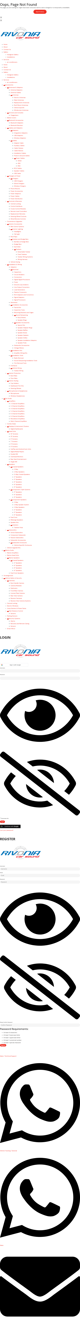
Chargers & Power (14, 176)
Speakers (12, 464)
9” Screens (14, 446)
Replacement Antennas (21, 103)
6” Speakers (18, 482)
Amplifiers (12, 401)
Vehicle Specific (19, 108)
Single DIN (14, 462)
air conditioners (12, 62)
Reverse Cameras (16, 598)
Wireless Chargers (20, 186)
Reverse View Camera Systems (21, 601)
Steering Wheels (16, 388)
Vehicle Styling (15, 262)
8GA (19, 166)
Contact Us (7, 49)
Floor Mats (14, 378)
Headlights (17, 231)
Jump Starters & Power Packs (16, 608)
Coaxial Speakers (17, 467)
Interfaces (14, 366)
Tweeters (15, 525)
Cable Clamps (18, 148)
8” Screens (14, 444)
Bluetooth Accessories (16, 120)
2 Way (16, 469)
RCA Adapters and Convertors (24, 295)
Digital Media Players (17, 452)
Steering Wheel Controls (18, 216)
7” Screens (14, 441)
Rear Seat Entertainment (18, 459)
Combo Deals (11, 424)
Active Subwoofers (17, 532)
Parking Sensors (12, 616)
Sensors (13, 613)
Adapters (15, 130)
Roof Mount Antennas (21, 105)
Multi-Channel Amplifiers (19, 421)
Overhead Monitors (17, 457)
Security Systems (14, 618)
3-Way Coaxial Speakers (22, 474)
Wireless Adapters (20, 138)
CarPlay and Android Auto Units (21, 449)
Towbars (18, 249)
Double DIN (14, 454)
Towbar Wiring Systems (25, 257)
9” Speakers (18, 487)
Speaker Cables (19, 171)
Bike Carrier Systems (17, 226)
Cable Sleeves (18, 151)
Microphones (15, 393)
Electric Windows (12, 606)
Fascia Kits (17, 307)
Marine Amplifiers (12, 553)
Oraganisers (14, 115)
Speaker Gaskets (23, 335)
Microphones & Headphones (18, 391)
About (6, 47)
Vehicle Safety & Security (13, 578)
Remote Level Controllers (19, 211)
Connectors (18, 277)
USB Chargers (18, 181)
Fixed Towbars (22, 254)
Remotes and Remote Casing (20, 624)
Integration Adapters (20, 133)
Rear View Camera (16, 596)
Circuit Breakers (19, 275)
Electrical (15, 269)
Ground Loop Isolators (21, 285)
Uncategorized (8, 575)
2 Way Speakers (19, 472)
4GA (19, 163)
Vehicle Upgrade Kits (13, 548)
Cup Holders (15, 383)
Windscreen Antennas (21, 110)
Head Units (12, 431)
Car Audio (8, 398)
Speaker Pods (22, 343)
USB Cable (17, 173)
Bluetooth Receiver (17, 125)
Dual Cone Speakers (17, 573)
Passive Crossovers (20, 292)
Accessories (9, 85)
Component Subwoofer (18, 535)
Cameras (12, 580)
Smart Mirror (11, 629)
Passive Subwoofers (17, 538)
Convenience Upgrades (14, 221)
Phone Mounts (15, 189)
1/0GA (20, 161)
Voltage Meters (19, 348)
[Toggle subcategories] (4, 85)
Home (5, 44)
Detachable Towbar (24, 252)
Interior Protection (15, 373)
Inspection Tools (19, 310)
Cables (14, 140)
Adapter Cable (18, 143)
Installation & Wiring (15, 264)
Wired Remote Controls (18, 219)
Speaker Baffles (23, 330)
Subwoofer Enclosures (19, 543)
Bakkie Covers (11, 118)
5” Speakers (18, 479)
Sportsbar (17, 247)
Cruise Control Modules (18, 209)
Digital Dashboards (17, 429)
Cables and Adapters (15, 128)
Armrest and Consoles (16, 113)
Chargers (15, 178)
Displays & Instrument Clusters (19, 426)
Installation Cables (20, 153)
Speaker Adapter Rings (25, 328)
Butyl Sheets (22, 317)
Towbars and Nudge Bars (20, 239)
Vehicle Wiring (17, 368)
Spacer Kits (21, 325)
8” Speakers (18, 484)
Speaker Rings (22, 320)
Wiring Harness (22, 259)
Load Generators (19, 290)
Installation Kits (17, 350)
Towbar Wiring (18, 371)
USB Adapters (18, 135)
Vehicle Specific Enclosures (23, 545)
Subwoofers (12, 530)
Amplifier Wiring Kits (20, 353)
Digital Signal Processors (22, 280)
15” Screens (14, 436)
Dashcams (14, 588)
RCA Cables (18, 168)
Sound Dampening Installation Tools (25, 360)
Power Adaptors (16, 194)
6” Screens (14, 439)
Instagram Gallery (12, 55)
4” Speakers (18, 477)
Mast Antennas (19, 100)
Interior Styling (13, 381)
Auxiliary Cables (19, 145)
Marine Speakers (14, 558)
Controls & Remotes (15, 201)
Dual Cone (14, 517)
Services (6, 60)
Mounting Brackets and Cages (23, 312)
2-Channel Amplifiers (17, 404)
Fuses (16, 282)
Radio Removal (18, 358)
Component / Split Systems (21, 490)
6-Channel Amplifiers (17, 414)
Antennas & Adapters (16, 87)
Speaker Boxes (22, 333)
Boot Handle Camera (17, 583)
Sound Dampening (22, 315)
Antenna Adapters (16, 90)
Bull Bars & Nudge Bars (21, 242)
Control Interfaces (16, 206)
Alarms (13, 621)
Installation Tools (17, 355)
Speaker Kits (15, 522)
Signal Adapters (19, 297)
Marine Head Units (13, 555)
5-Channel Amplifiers (17, 411)
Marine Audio (9, 550)
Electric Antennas (20, 97)
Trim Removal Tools (20, 363)
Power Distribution (17, 199)
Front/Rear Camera (17, 591)
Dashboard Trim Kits (17, 386)
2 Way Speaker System (21, 505)
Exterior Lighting (17, 229)
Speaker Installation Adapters (27, 340)
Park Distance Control (16, 611)
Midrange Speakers (17, 520)
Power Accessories (17, 191)
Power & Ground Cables (22, 156)
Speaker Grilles (22, 338)
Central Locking (16, 204)
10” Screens (14, 434)
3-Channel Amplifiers (17, 406)
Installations (11, 57)
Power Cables (20, 158)
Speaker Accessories (22, 323)
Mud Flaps (14, 237)
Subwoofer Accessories (21, 345)
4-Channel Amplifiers (17, 409)
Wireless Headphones (18, 396)
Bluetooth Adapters (17, 123)
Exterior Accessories (15, 224)
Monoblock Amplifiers (18, 419)
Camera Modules (16, 586)
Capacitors (17, 272)
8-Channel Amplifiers (17, 416)
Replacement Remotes (18, 214)
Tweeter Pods (18, 527)
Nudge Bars (18, 244)
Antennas (15, 95)
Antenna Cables (16, 92)
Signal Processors (20, 300)
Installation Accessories (20, 305)
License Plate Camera (18, 593)
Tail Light (17, 234)
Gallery (6, 52)
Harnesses (14, 302)
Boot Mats (14, 376)
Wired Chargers (19, 183)
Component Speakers (19, 500)
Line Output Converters (21, 287)
